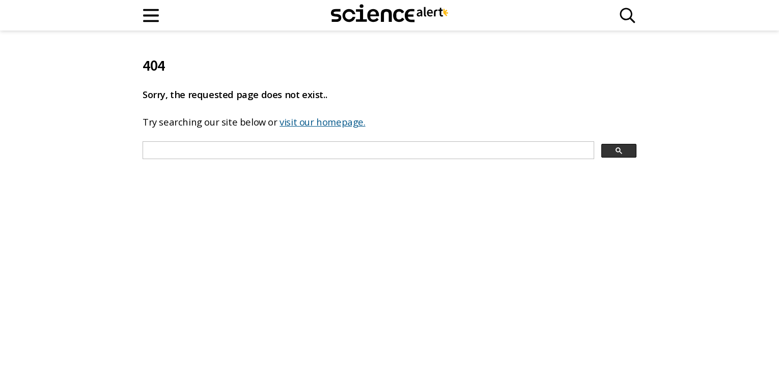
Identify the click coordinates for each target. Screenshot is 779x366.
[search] (367, 150)
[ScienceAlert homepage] (389, 15)
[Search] (627, 15)
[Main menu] (151, 15)
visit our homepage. (322, 121)
